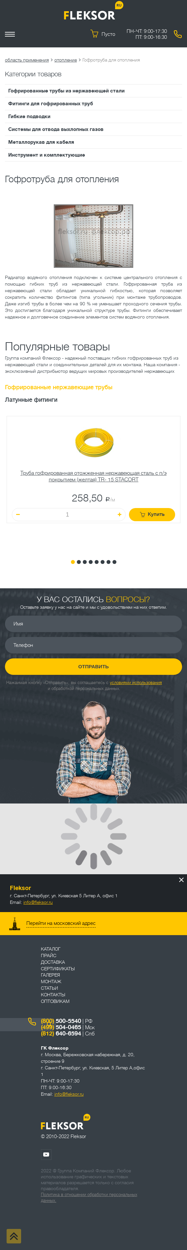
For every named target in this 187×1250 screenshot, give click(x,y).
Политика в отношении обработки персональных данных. (89, 1197)
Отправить (93, 666)
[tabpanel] (93, 482)
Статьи (49, 988)
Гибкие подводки (29, 116)
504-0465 (61, 1027)
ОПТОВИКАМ (55, 1001)
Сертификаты (58, 968)
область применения (27, 60)
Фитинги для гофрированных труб (50, 104)
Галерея (50, 975)
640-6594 (61, 1033)
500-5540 (61, 1021)
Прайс (48, 955)
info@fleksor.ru (38, 902)
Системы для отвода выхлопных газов (56, 129)
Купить (152, 514)
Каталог (50, 949)
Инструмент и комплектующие (46, 155)
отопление (65, 60)
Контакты (53, 994)
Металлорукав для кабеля (41, 142)
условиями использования (136, 682)
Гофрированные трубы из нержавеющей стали (66, 91)
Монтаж (51, 981)
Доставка (53, 962)
